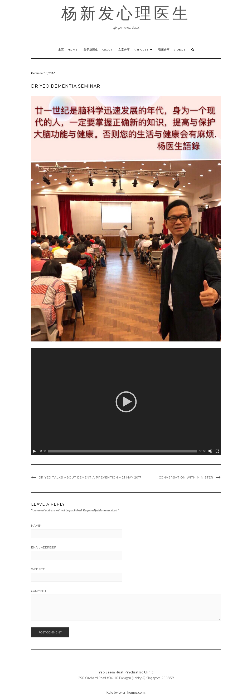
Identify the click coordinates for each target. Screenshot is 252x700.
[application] (126, 401)
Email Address (43, 547)
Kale (109, 692)
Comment (38, 591)
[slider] (122, 451)
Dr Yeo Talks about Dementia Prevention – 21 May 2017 (90, 477)
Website (38, 569)
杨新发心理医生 (126, 13)
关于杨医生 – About (98, 49)
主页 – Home (67, 49)
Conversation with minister (186, 477)
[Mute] (210, 451)
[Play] (34, 451)
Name (36, 525)
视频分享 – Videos (171, 49)
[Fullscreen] (217, 451)
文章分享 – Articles (135, 49)
